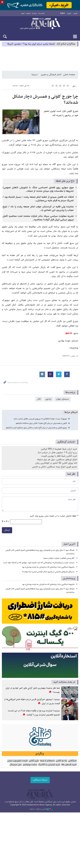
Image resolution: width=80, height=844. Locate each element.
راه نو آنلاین (61, 761)
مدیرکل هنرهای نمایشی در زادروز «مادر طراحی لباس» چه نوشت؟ (48, 571)
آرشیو (22, 13)
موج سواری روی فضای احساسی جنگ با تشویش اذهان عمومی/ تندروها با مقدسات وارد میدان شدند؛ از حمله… (38, 189)
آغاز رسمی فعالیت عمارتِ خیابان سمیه (58, 558)
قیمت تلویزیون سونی (17, 761)
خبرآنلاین (40, 24)
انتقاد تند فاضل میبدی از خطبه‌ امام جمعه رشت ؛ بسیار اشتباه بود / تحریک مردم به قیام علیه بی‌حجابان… (38, 199)
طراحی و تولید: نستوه (42, 809)
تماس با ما (41, 13)
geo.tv (68, 333)
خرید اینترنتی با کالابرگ (49, 764)
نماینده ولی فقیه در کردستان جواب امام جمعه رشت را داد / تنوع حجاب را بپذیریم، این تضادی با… (38, 208)
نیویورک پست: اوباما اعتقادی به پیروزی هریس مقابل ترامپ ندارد (40, 418)
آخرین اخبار (69, 544)
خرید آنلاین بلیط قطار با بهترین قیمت (59, 456)
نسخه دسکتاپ (40, 780)
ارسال (7, 530)
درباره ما (34, 13)
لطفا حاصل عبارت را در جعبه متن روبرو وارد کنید (54, 516)
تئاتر (39, 399)
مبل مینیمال (15, 764)
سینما (34, 74)
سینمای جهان (62, 399)
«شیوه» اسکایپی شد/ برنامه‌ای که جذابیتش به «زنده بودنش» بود (48, 567)
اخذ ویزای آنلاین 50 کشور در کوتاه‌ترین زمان (56, 463)
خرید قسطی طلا (68, 764)
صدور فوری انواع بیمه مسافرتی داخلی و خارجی (54, 467)
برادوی (48, 399)
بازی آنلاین (34, 761)
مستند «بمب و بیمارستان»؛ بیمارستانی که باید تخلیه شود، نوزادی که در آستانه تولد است (38, 562)
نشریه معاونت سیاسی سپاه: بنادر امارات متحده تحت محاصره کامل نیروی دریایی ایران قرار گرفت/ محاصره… (38, 218)
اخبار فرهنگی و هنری (51, 74)
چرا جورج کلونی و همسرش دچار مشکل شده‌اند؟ (45, 100)
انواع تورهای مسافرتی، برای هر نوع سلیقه (57, 459)
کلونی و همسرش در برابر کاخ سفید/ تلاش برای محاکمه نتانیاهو (41, 423)
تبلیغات (28, 13)
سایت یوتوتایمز (30, 764)
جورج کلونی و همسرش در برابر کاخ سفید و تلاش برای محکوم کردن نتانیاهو (36, 427)
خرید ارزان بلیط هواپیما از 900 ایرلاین (59, 449)
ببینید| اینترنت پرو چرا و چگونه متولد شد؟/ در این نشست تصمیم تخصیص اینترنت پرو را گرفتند (34, 713)
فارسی (75, 13)
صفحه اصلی (69, 74)
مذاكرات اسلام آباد (66, 44)
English (62, 13)
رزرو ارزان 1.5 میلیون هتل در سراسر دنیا (57, 452)
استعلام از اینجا (47, 761)
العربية (69, 13)
